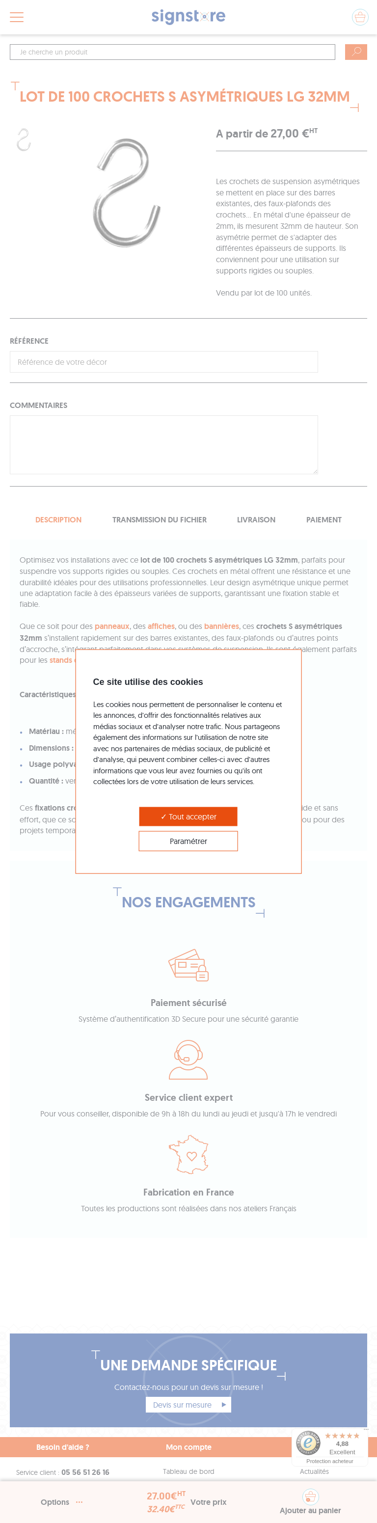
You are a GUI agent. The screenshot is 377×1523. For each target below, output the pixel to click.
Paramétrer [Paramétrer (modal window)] (188, 840)
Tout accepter (188, 816)
